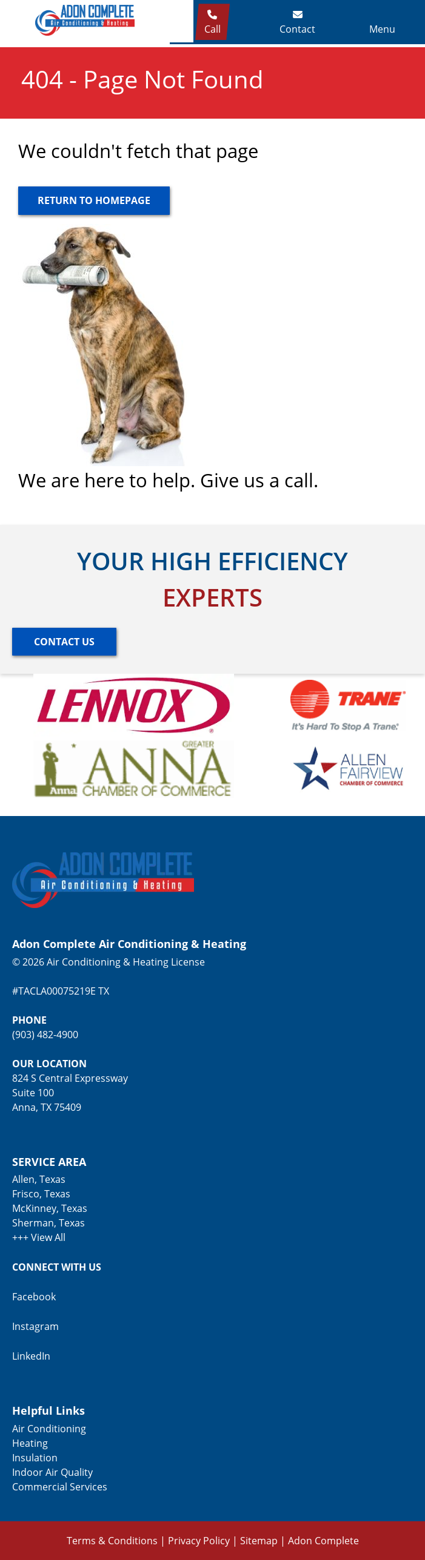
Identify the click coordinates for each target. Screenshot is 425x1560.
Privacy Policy (199, 1540)
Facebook (34, 1296)
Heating (30, 1443)
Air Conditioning (49, 1428)
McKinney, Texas (49, 1208)
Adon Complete (323, 1540)
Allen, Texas (38, 1179)
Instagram (35, 1326)
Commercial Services (59, 1486)
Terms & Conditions (112, 1540)
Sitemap (259, 1540)
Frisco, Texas (41, 1193)
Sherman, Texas (48, 1222)
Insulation (35, 1457)
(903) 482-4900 (45, 1034)
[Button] (94, 200)
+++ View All (38, 1237)
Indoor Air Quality (52, 1472)
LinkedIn (31, 1356)
